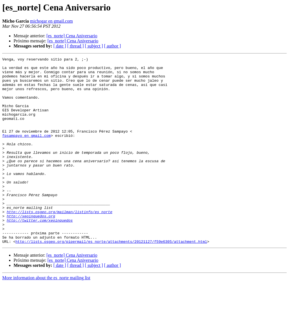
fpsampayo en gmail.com (26, 151)
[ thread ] (75, 46)
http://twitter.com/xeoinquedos (40, 253)
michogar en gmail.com (51, 21)
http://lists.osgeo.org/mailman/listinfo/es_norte (59, 243)
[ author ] (112, 46)
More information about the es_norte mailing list (46, 315)
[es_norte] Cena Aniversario (71, 35)
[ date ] (59, 46)
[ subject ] (94, 46)
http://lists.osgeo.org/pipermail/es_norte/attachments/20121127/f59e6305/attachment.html (111, 278)
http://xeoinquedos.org (31, 248)
